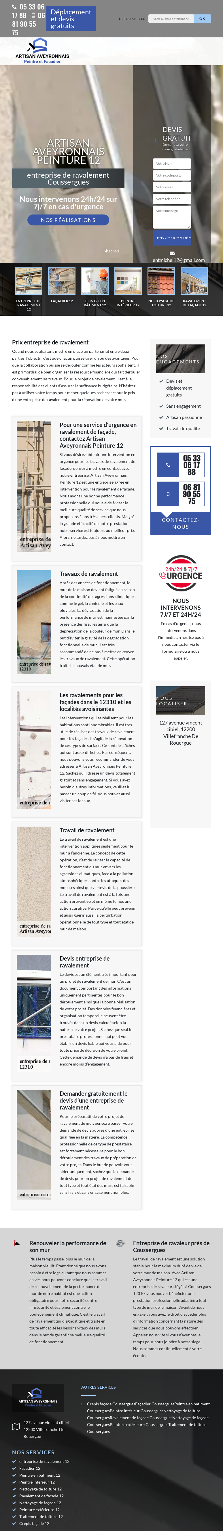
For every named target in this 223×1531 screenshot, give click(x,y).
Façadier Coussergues (154, 1403)
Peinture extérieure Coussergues (139, 1424)
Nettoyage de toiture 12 (40, 1488)
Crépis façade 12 (34, 1523)
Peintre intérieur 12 (37, 1482)
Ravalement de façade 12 (41, 1495)
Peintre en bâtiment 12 (39, 1475)
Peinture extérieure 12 (39, 1509)
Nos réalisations (68, 220)
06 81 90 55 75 (28, 23)
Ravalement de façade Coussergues (141, 1417)
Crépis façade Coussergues (111, 1403)
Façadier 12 (29, 1468)
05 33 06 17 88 (28, 10)
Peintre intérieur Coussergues (136, 1410)
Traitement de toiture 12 (41, 1516)
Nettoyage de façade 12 (40, 1502)
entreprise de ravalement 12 (44, 1461)
